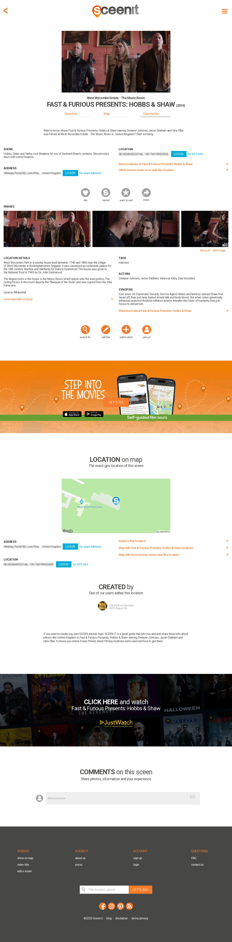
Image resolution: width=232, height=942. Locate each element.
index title (23, 864)
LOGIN (70, 173)
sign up (137, 858)
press (78, 864)
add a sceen (24, 871)
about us (80, 858)
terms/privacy (139, 918)
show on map (25, 858)
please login (96, 634)
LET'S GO (116, 402)
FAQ (193, 858)
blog (109, 918)
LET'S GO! (140, 890)
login (136, 864)
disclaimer (121, 918)
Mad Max (129, 605)
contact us (197, 864)
